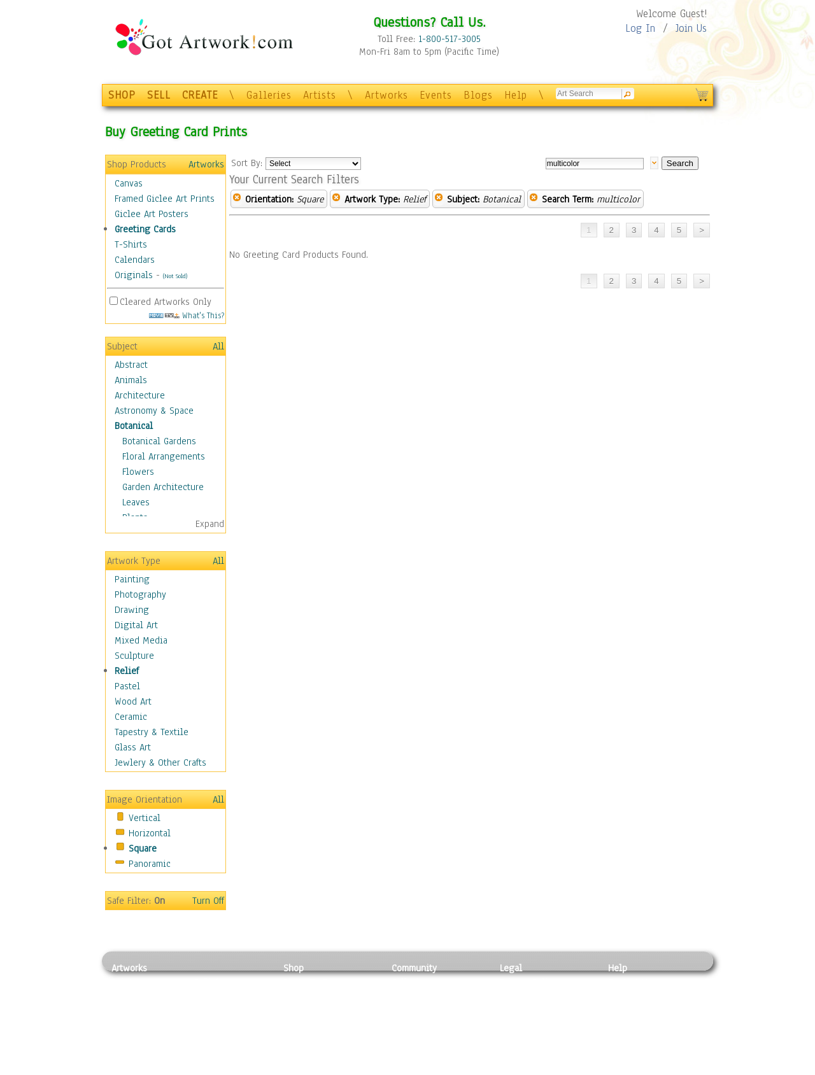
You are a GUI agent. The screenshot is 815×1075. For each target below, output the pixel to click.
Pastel (127, 686)
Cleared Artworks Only (165, 301)
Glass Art (133, 747)
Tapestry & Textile (151, 732)
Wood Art (133, 701)
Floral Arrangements (163, 456)
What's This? (186, 315)
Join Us (691, 28)
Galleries (269, 95)
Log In (640, 28)
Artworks (386, 95)
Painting (132, 579)
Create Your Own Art (324, 1068)
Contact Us (630, 982)
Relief (127, 670)
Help (515, 95)
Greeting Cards (145, 229)
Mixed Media (141, 640)
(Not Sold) (175, 276)
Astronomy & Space (154, 410)
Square (143, 848)
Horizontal (150, 833)
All (218, 346)
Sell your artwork (427, 1039)
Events (436, 95)
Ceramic (131, 716)
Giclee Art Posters (151, 213)
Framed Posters (314, 996)
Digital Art (136, 625)
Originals (134, 275)
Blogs (478, 95)
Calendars (135, 259)
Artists (319, 95)
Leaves (136, 502)
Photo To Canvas (316, 982)
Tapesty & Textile (229, 1039)
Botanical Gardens (159, 441)
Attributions (521, 1011)
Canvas (129, 183)
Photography (140, 594)
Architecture (140, 395)
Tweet (620, 1068)
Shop (293, 968)
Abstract (131, 364)
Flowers (138, 471)
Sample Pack (634, 996)
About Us (626, 1010)
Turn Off (208, 900)
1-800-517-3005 (449, 38)
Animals (131, 380)
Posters (298, 1010)
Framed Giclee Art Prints (165, 198)
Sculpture (134, 655)
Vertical (144, 818)
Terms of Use (526, 996)
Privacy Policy (528, 982)
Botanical (134, 425)
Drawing (132, 609)
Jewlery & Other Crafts (160, 762)
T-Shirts (131, 244)
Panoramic (150, 863)
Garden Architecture (163, 487)
